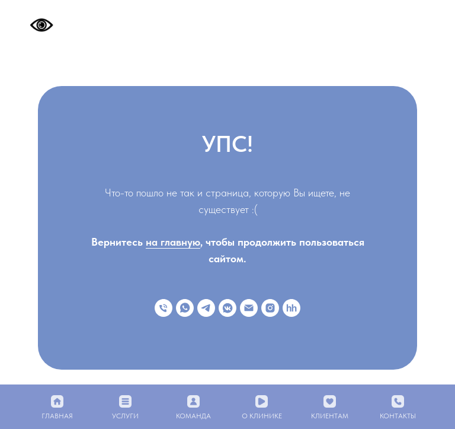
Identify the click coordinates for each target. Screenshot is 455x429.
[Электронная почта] (249, 308)
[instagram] (270, 308)
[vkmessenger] (227, 308)
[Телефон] (163, 308)
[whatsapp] (185, 308)
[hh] (291, 308)
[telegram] (206, 308)
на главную (173, 242)
